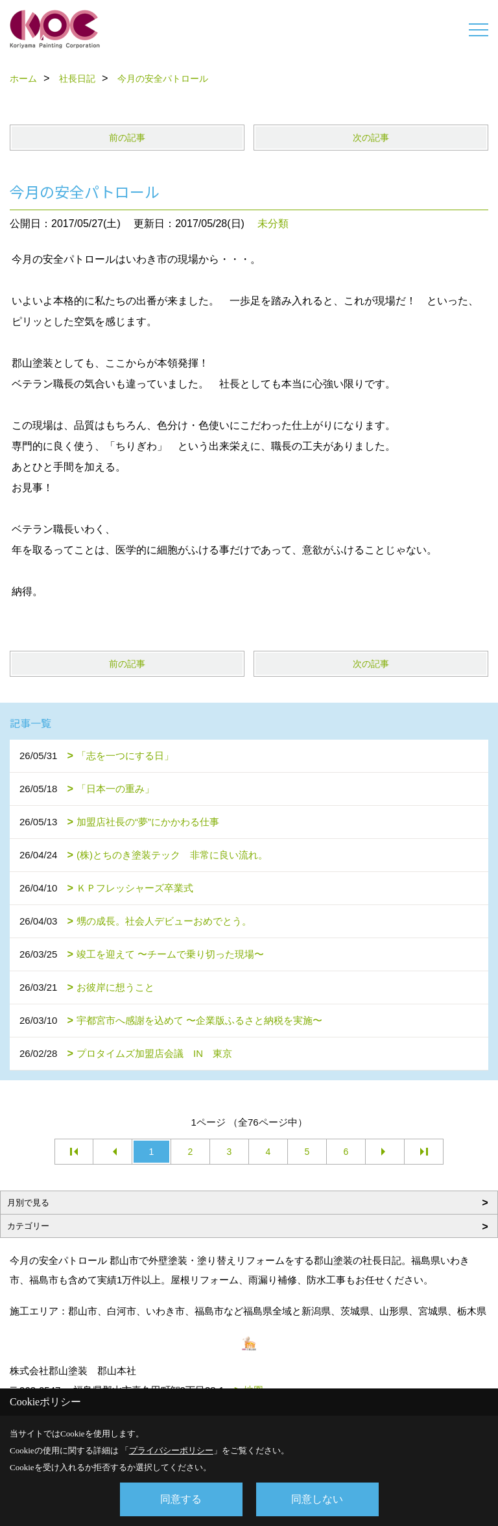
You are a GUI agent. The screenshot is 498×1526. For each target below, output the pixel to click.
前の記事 (127, 137)
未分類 (273, 223)
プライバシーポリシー (171, 1450)
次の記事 (371, 137)
